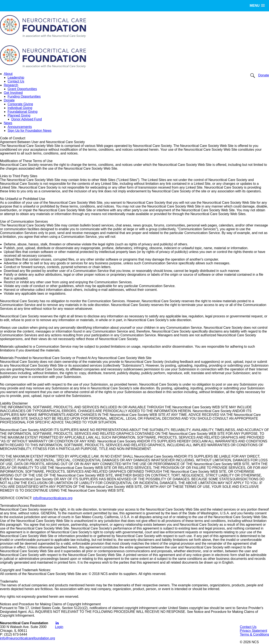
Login (59, 627)
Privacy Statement (253, 630)
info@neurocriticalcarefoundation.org (27, 638)
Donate (263, 75)
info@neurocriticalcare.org (53, 498)
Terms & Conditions (254, 634)
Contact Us (248, 627)
